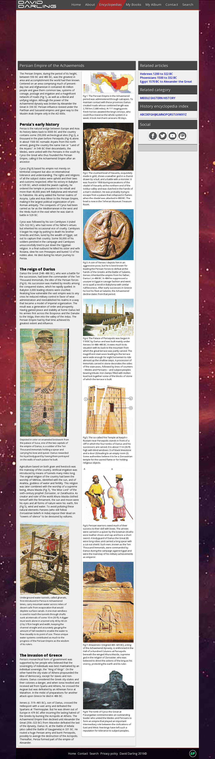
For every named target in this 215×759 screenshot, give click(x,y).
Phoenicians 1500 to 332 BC (158, 78)
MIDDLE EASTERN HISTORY (157, 98)
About (90, 4)
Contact (172, 4)
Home (76, 4)
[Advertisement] (107, 34)
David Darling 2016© (133, 753)
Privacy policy (109, 753)
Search (187, 4)
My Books (133, 4)
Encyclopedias (110, 4)
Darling (37, 6)
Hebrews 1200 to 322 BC (156, 74)
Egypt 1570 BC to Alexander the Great (166, 81)
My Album (153, 4)
